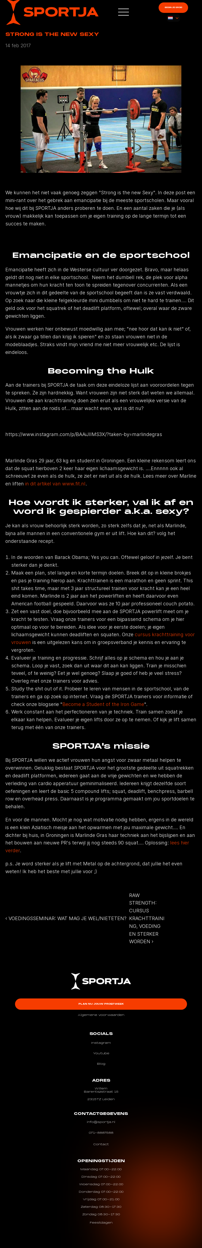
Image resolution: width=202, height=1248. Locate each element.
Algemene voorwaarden (101, 1015)
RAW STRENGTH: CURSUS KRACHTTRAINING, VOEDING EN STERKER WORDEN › (146, 918)
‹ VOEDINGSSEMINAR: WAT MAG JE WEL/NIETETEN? (65, 918)
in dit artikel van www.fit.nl (55, 483)
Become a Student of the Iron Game (103, 704)
